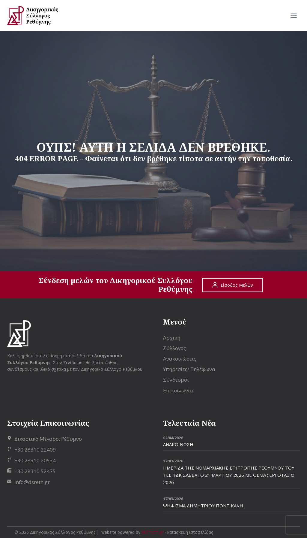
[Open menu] (293, 15)
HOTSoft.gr (152, 532)
